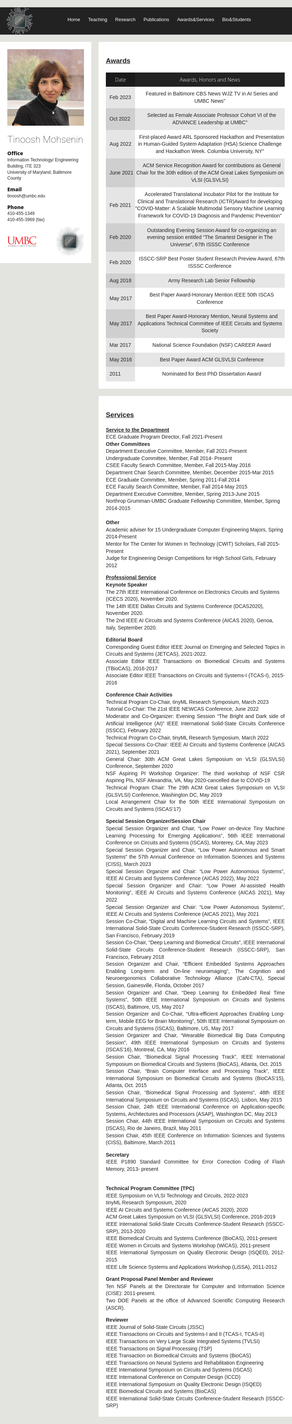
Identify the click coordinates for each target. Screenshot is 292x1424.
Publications (156, 19)
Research (125, 19)
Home (74, 19)
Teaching (97, 19)
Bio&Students (236, 19)
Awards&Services (195, 19)
